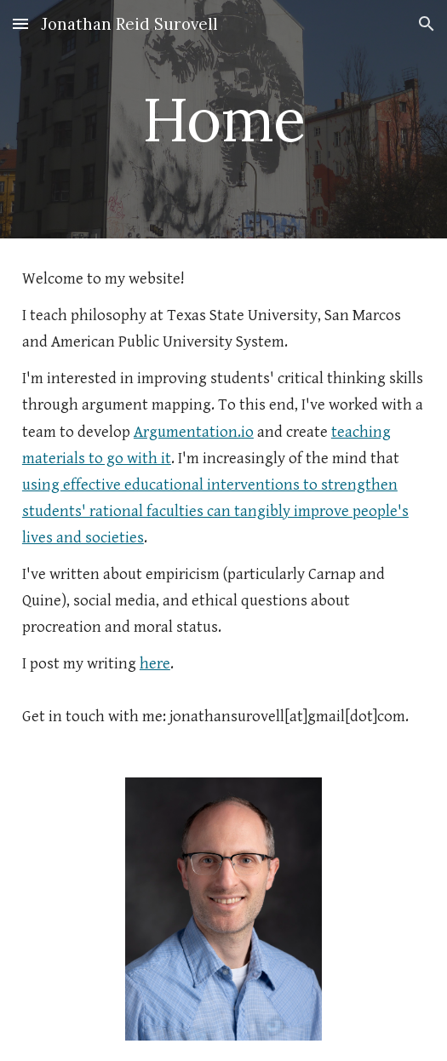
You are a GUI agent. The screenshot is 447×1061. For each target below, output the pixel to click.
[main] (223, 120)
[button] (20, 23)
